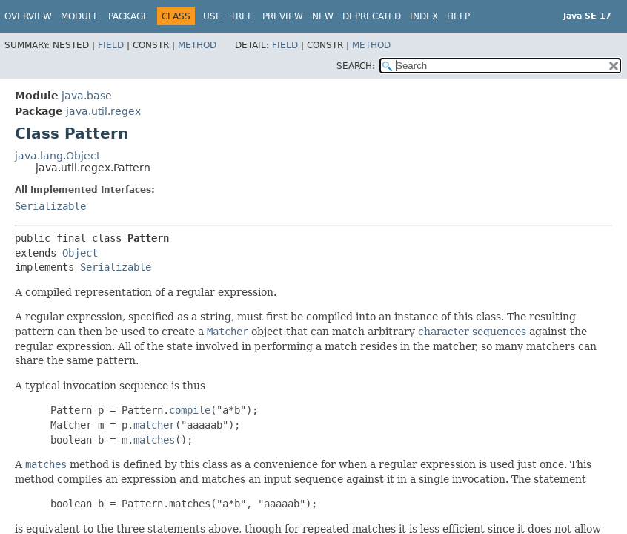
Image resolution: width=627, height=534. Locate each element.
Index (424, 16)
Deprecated (371, 16)
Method (197, 45)
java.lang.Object (57, 156)
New (323, 16)
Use (212, 16)
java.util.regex (103, 111)
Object (80, 253)
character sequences (472, 331)
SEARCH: (355, 66)
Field (111, 45)
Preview (282, 16)
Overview (28, 16)
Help (458, 16)
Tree (241, 16)
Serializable (50, 206)
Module (80, 16)
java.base (87, 96)
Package (128, 16)
